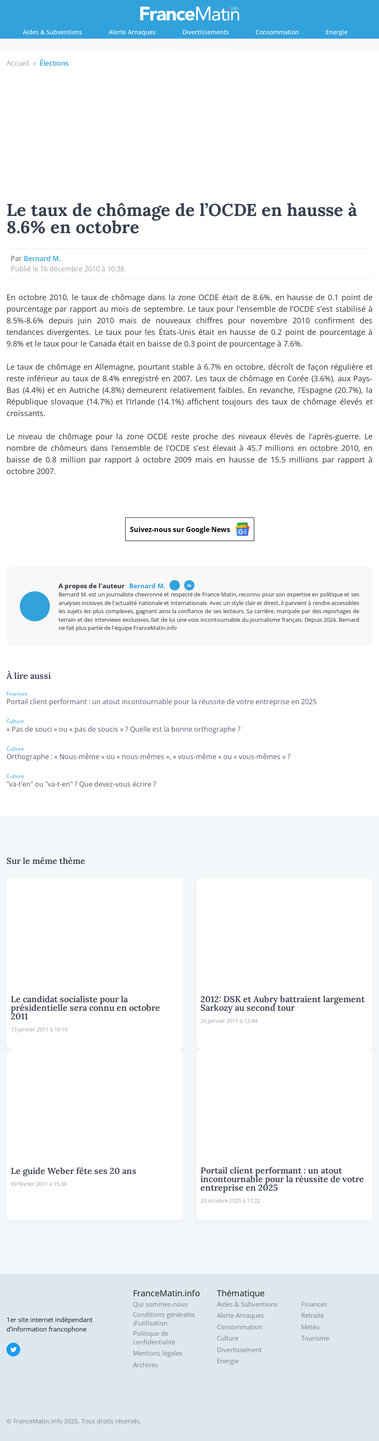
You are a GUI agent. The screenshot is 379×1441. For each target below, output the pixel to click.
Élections (54, 63)
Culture (227, 1338)
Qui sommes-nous (160, 1304)
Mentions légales (157, 1353)
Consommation (277, 32)
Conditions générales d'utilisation (164, 1318)
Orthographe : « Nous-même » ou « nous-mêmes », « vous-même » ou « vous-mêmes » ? (148, 756)
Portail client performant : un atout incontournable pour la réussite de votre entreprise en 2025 (161, 701)
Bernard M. (42, 258)
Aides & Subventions (52, 32)
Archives (145, 1365)
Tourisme (315, 1338)
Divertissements (205, 32)
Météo (310, 1327)
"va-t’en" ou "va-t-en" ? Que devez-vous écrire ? (81, 784)
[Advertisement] (190, 133)
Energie (337, 32)
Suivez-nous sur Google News (190, 529)
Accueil (17, 63)
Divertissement (239, 1350)
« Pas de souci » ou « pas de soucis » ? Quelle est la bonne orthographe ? (123, 729)
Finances (165, 50)
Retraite (215, 50)
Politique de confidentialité (154, 1337)
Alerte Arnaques (132, 32)
